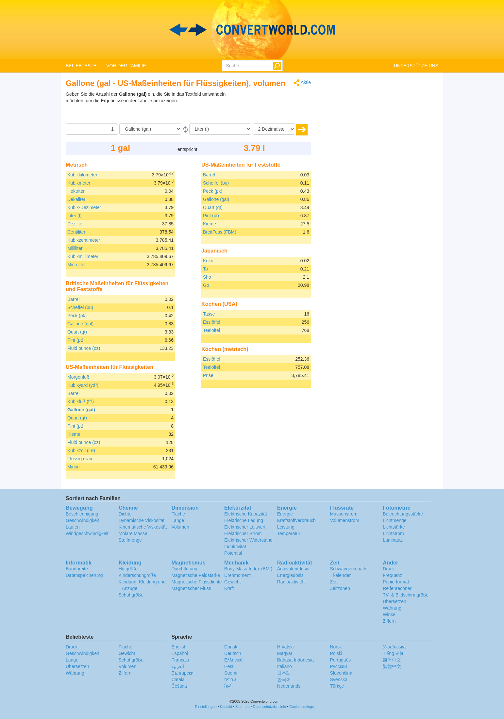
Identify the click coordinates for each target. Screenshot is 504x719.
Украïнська (394, 646)
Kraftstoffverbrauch (296, 520)
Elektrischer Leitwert (244, 527)
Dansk (230, 646)
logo (252, 29)
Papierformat (396, 581)
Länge (177, 520)
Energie (285, 513)
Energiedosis (290, 575)
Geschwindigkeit (82, 520)
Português (340, 659)
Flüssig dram (80, 458)
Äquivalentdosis (293, 568)
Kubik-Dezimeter (84, 207)
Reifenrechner (397, 588)
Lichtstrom (393, 533)
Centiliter (76, 232)
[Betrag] (92, 129)
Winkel (389, 614)
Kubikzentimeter (83, 240)
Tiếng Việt (393, 653)
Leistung (285, 527)
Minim (73, 466)
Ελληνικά (233, 659)
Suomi (230, 673)
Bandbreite (77, 568)
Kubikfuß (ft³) (80, 401)
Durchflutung (184, 568)
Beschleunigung (82, 513)
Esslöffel (211, 322)
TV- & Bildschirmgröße (405, 594)
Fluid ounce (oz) (83, 348)
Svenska (338, 679)
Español (179, 653)
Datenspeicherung (84, 575)
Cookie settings (301, 707)
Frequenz (392, 575)
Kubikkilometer (82, 174)
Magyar (285, 653)
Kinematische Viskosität (143, 527)
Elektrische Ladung (243, 520)
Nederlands (289, 686)
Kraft (229, 588)
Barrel (73, 299)
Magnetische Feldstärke (195, 575)
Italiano (284, 666)
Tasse (209, 314)
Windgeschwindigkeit (87, 533)
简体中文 (392, 659)
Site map (242, 707)
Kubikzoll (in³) (81, 450)
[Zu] (220, 129)
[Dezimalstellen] (274, 129)
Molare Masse (133, 533)
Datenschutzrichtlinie (269, 707)
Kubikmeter (79, 183)
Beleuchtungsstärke (403, 513)
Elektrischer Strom (242, 533)
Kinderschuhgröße (137, 575)
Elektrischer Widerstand (248, 540)
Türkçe (337, 686)
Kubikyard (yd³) (82, 385)
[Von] (150, 129)
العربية (177, 666)
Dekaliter (76, 199)
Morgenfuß (78, 377)
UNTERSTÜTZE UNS (416, 65)
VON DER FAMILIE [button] (126, 65)
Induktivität (235, 546)
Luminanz (393, 540)
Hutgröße (128, 568)
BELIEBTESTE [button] (81, 65)
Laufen (73, 527)
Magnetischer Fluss (191, 588)
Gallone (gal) (80, 323)
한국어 (284, 679)
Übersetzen (394, 601)
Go (206, 285)
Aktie (302, 82)
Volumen (180, 527)
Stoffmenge (130, 540)
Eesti (229, 666)
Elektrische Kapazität (245, 513)
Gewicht (232, 581)
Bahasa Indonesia (295, 659)
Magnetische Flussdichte (196, 581)
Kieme (73, 434)
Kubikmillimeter (82, 256)
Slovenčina (341, 673)
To (205, 268)
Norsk (336, 646)
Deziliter (75, 223)
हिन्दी (228, 686)
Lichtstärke (394, 527)
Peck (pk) (77, 315)
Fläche (178, 513)
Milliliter (75, 248)
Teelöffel (211, 330)
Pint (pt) (75, 340)
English (178, 646)
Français (180, 659)
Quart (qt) (77, 332)
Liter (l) (74, 215)
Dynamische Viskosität (142, 520)
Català (177, 679)
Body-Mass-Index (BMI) (248, 568)
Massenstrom (343, 513)
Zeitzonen (340, 588)
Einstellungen (206, 707)
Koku (208, 260)
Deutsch (232, 653)
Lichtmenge (394, 520)
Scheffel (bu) (80, 307)
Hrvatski (285, 646)
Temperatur (288, 533)
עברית (230, 679)
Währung (392, 608)
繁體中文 (392, 666)
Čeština (179, 686)
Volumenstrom (344, 520)
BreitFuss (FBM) (219, 232)
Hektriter (76, 191)
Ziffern (389, 621)
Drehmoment (237, 575)
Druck (389, 568)
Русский (338, 666)
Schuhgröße (131, 594)
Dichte (125, 513)
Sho (207, 277)
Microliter (76, 264)
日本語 (284, 673)
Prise (208, 375)
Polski (336, 653)
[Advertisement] (270, 107)
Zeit (333, 581)
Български (182, 673)
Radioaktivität (291, 581)
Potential (233, 553)
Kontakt (226, 707)
